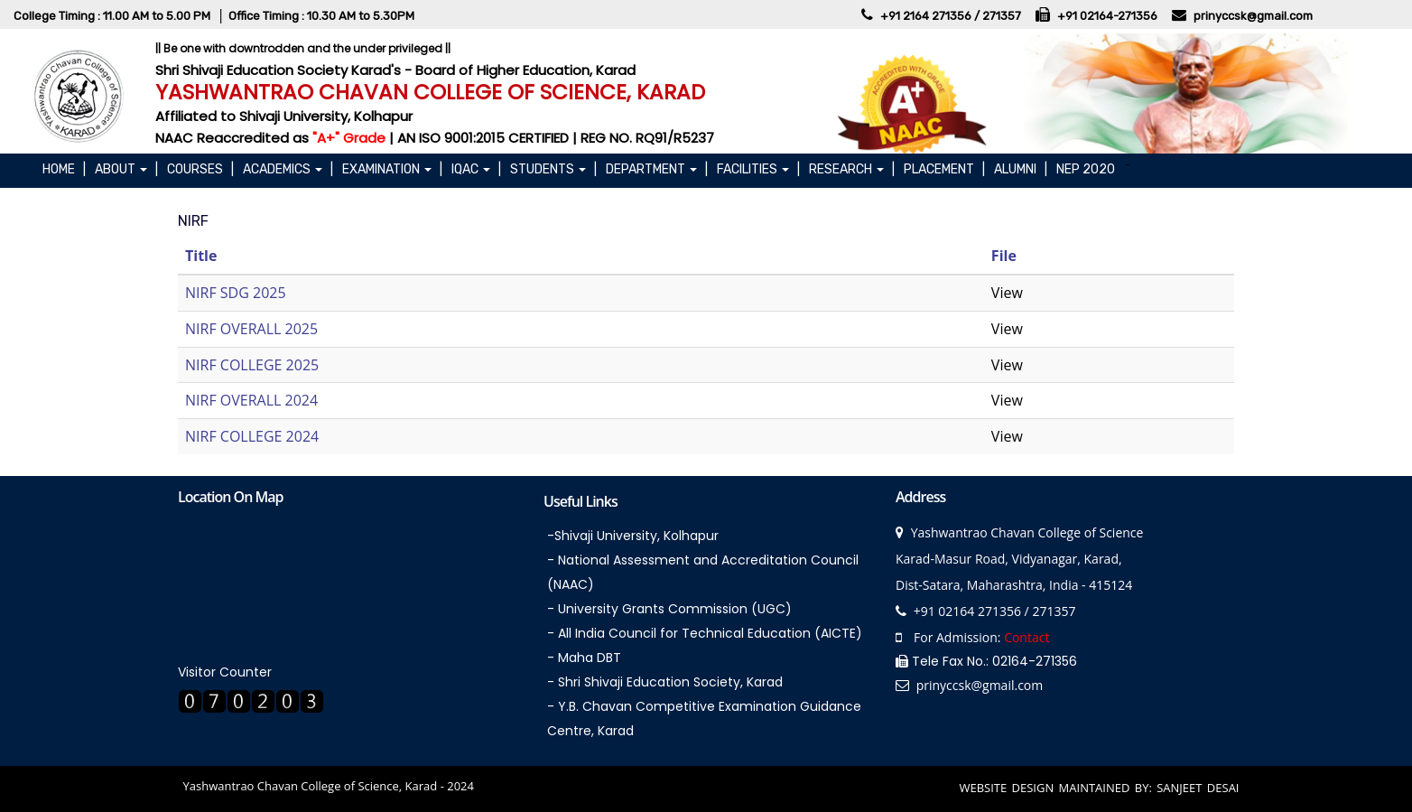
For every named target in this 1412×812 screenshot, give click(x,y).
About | (126, 169)
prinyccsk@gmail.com (1253, 16)
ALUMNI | (1020, 169)
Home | (64, 169)
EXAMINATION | (392, 169)
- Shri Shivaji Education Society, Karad (665, 682)
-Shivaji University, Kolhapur (633, 536)
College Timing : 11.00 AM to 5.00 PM (113, 16)
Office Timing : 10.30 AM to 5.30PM (321, 16)
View (1007, 293)
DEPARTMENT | (657, 169)
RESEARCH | (852, 169)
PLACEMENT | (944, 169)
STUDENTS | (553, 169)
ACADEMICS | (288, 169)
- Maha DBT (584, 658)
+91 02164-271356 (1108, 16)
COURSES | (200, 169)
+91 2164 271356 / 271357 (952, 16)
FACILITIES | (758, 169)
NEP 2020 (1088, 169)
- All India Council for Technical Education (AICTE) (704, 633)
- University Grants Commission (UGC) (669, 609)
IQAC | (476, 169)
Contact (1026, 637)
